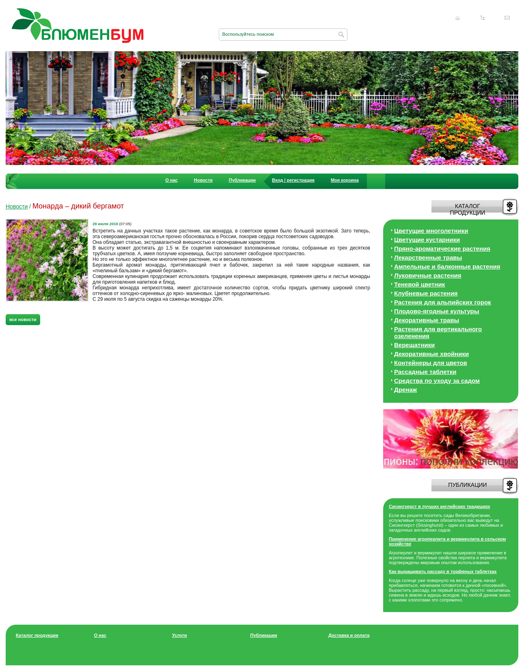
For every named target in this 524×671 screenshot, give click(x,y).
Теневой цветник (419, 284)
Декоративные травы (426, 320)
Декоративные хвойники (431, 353)
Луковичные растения (427, 275)
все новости (23, 319)
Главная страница (458, 18)
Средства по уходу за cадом (437, 380)
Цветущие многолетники (431, 230)
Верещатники (414, 344)
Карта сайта (483, 18)
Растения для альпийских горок (442, 302)
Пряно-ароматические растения (442, 248)
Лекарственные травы (428, 257)
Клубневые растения (426, 293)
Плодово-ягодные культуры (436, 311)
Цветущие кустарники (427, 239)
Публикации (242, 180)
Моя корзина (345, 180)
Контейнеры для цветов (430, 362)
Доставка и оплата (348, 635)
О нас (171, 180)
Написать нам (507, 18)
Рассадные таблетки (425, 371)
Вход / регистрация (293, 180)
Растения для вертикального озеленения (438, 332)
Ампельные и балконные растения (447, 266)
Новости (203, 180)
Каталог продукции (37, 635)
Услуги (179, 635)
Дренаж (405, 389)
